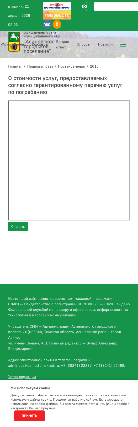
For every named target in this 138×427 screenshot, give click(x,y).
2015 (94, 66)
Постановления (71, 66)
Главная (15, 66)
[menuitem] (123, 44)
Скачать (18, 226)
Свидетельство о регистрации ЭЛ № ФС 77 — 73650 (69, 304)
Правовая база (40, 66)
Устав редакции (22, 376)
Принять (29, 416)
